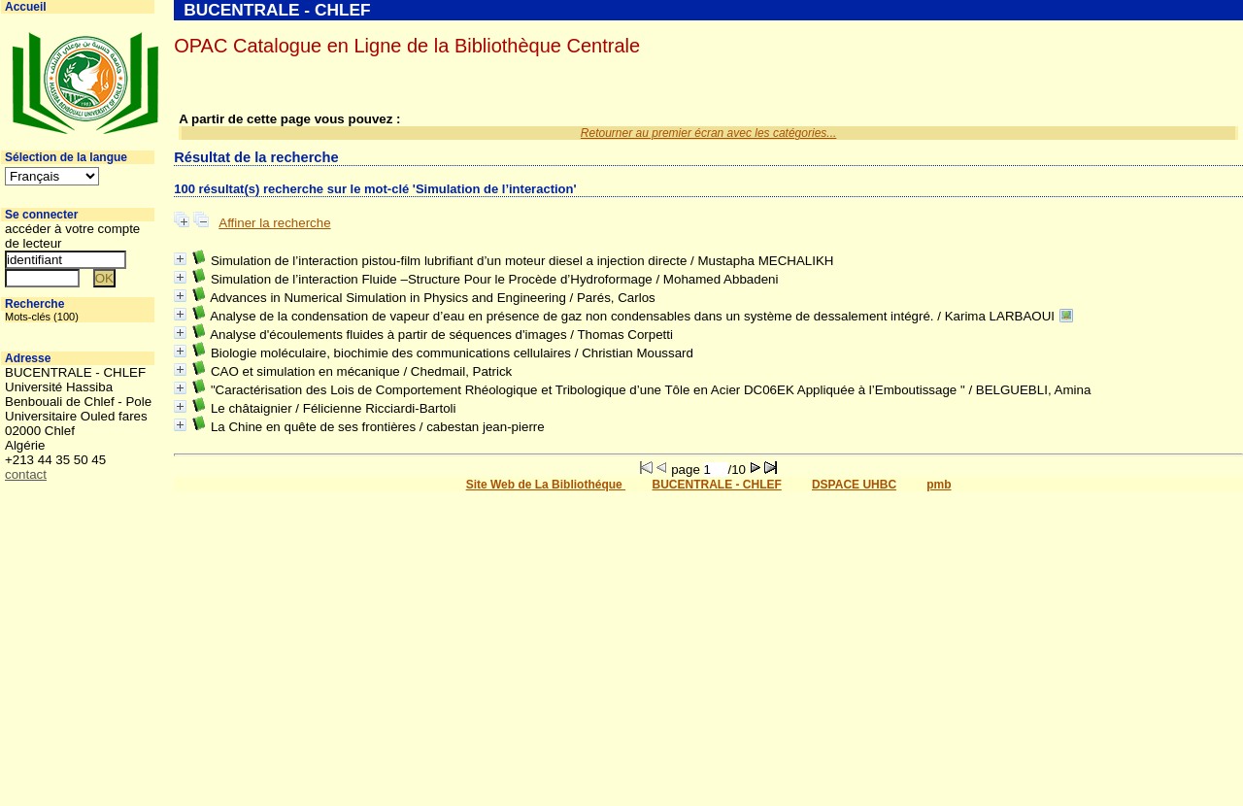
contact (26, 474)
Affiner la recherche (274, 223)
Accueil (26, 7)
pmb (938, 484)
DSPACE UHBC (854, 484)
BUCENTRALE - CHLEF (717, 484)
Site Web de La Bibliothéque (545, 484)
